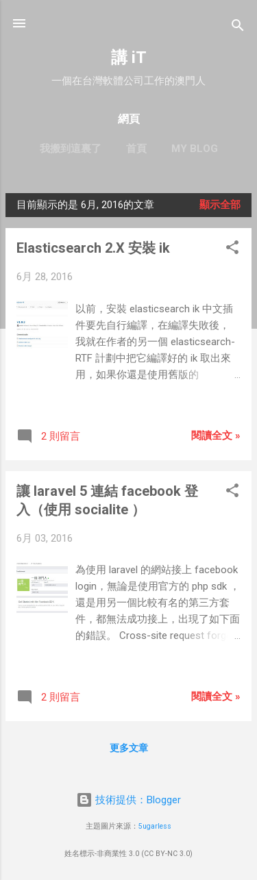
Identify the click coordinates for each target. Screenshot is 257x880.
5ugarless (154, 826)
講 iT (129, 57)
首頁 (136, 148)
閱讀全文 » (216, 435)
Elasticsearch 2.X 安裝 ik (93, 248)
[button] (232, 249)
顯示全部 (220, 205)
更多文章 (129, 747)
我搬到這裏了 (70, 148)
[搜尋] (238, 28)
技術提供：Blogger (128, 800)
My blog (194, 148)
